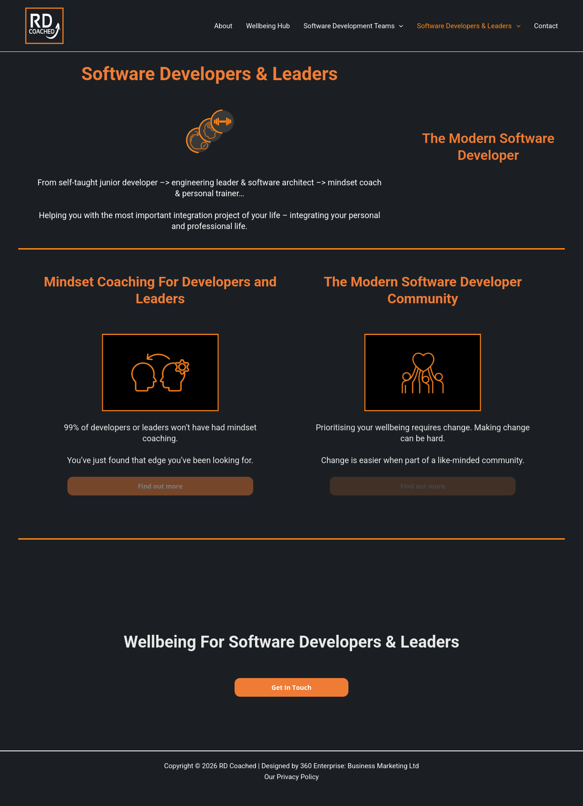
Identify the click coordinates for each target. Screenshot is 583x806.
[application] (398, 26)
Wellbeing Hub (268, 26)
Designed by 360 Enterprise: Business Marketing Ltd (340, 766)
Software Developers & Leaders (468, 26)
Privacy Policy (298, 777)
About (223, 26)
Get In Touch (291, 687)
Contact (546, 26)
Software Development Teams (353, 26)
